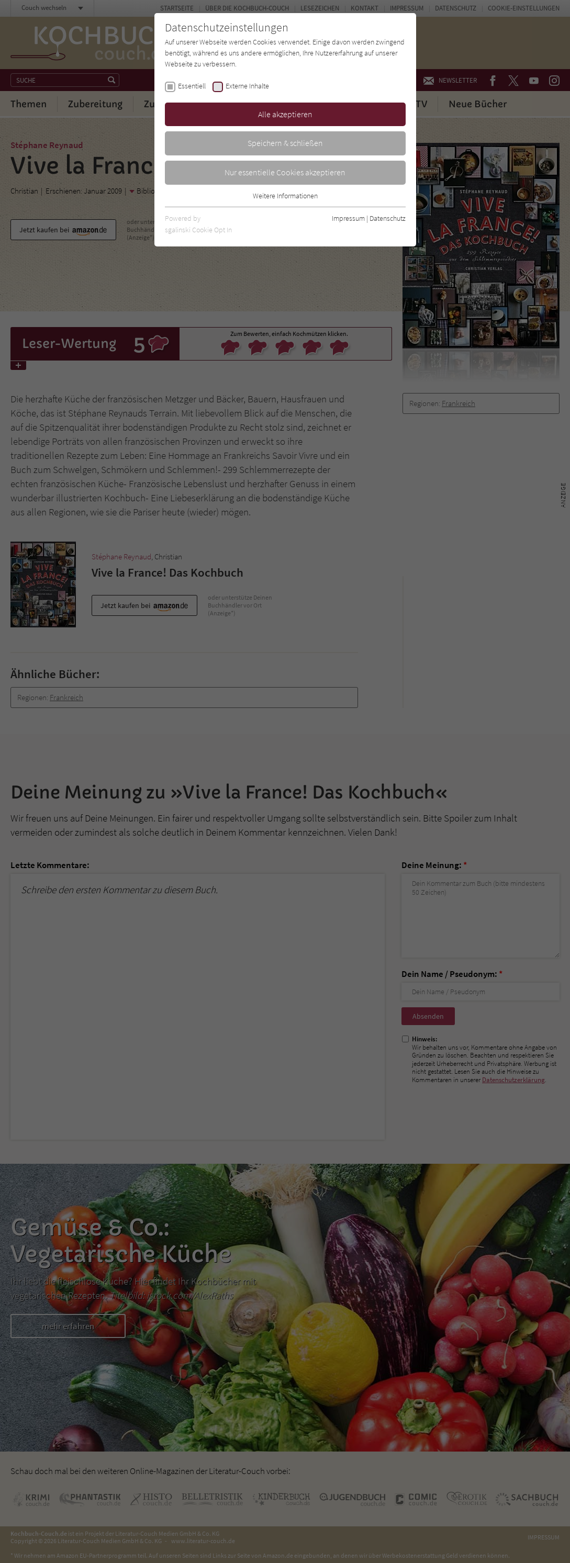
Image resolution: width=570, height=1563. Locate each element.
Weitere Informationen (285, 195)
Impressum (348, 218)
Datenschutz (388, 218)
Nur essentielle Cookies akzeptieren (285, 172)
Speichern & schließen (285, 143)
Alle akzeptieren (285, 114)
